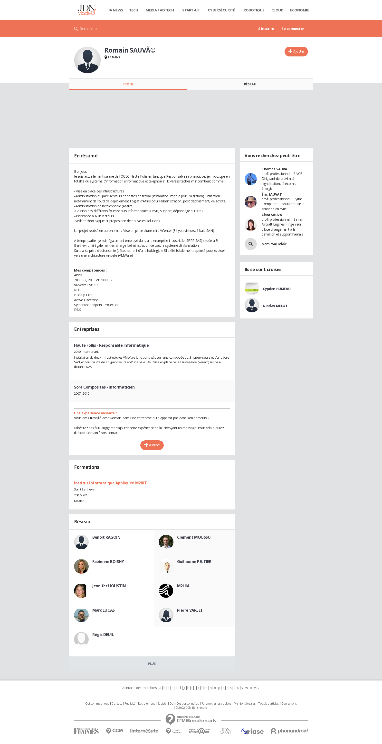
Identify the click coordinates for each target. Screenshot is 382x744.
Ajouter (298, 51)
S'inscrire (266, 28)
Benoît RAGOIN (106, 537)
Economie (299, 10)
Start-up (191, 10)
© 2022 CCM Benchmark (191, 707)
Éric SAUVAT (272, 194)
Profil (128, 84)
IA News (116, 10)
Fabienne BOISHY (108, 561)
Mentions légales (244, 703)
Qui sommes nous (97, 703)
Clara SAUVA (272, 214)
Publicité (129, 703)
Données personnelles (184, 703)
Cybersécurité (221, 10)
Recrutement (146, 703)
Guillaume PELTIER (194, 561)
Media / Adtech (160, 10)
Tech (133, 10)
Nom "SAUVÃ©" (274, 244)
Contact (117, 703)
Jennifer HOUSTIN (109, 586)
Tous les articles (268, 703)
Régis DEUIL (103, 634)
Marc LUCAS (103, 610)
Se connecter (292, 28)
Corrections (288, 703)
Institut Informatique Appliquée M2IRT (110, 483)
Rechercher (89, 28)
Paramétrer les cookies (216, 703)
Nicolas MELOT (275, 305)
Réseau (250, 84)
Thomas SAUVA (274, 169)
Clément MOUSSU (194, 537)
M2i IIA (183, 586)
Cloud (277, 10)
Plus (152, 663)
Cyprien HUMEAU (276, 288)
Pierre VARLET (190, 610)
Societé (162, 703)
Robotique (254, 10)
